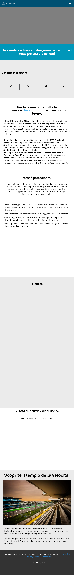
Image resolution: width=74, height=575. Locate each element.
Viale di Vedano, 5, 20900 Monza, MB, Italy (37, 418)
